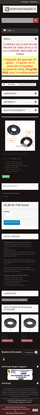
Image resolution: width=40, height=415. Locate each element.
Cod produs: (6, 158)
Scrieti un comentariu (10, 186)
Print (6, 196)
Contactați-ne (25, 1)
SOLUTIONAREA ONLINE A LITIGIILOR (19, 402)
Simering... (5, 334)
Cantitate (7, 211)
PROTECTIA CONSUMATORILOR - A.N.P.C (20, 400)
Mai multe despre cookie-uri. (15, 413)
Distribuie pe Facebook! (11, 193)
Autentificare (33, 1)
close (35, 410)
